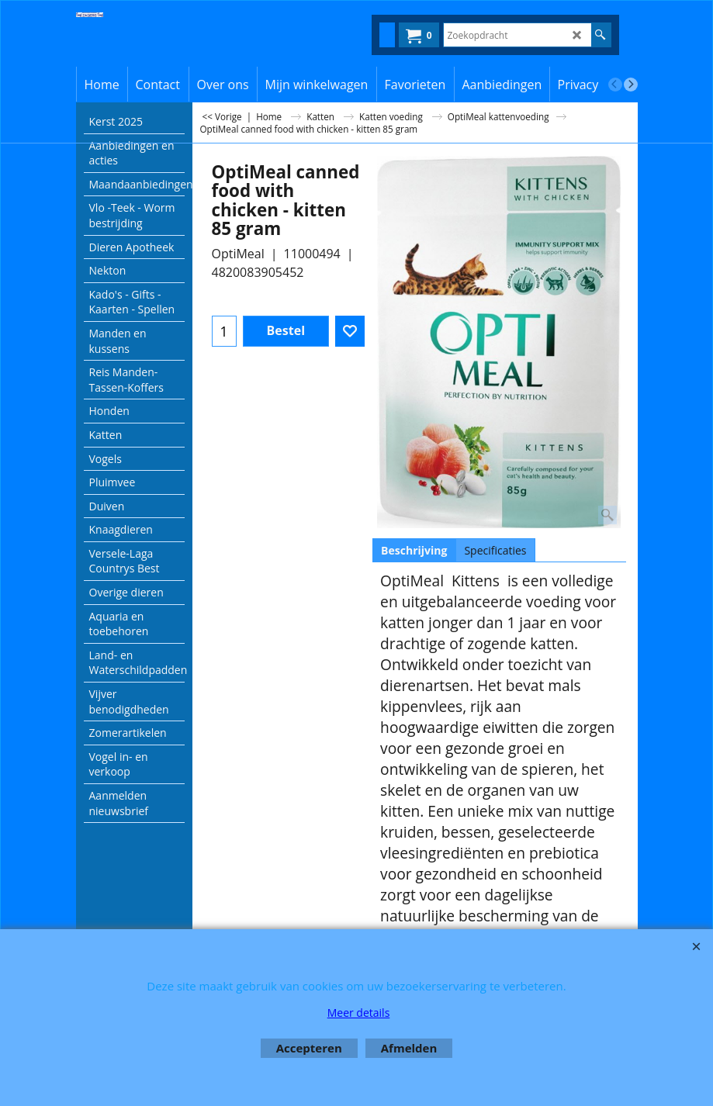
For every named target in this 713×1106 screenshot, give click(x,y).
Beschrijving (414, 550)
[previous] (615, 85)
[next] (631, 85)
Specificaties (495, 550)
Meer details (358, 1012)
